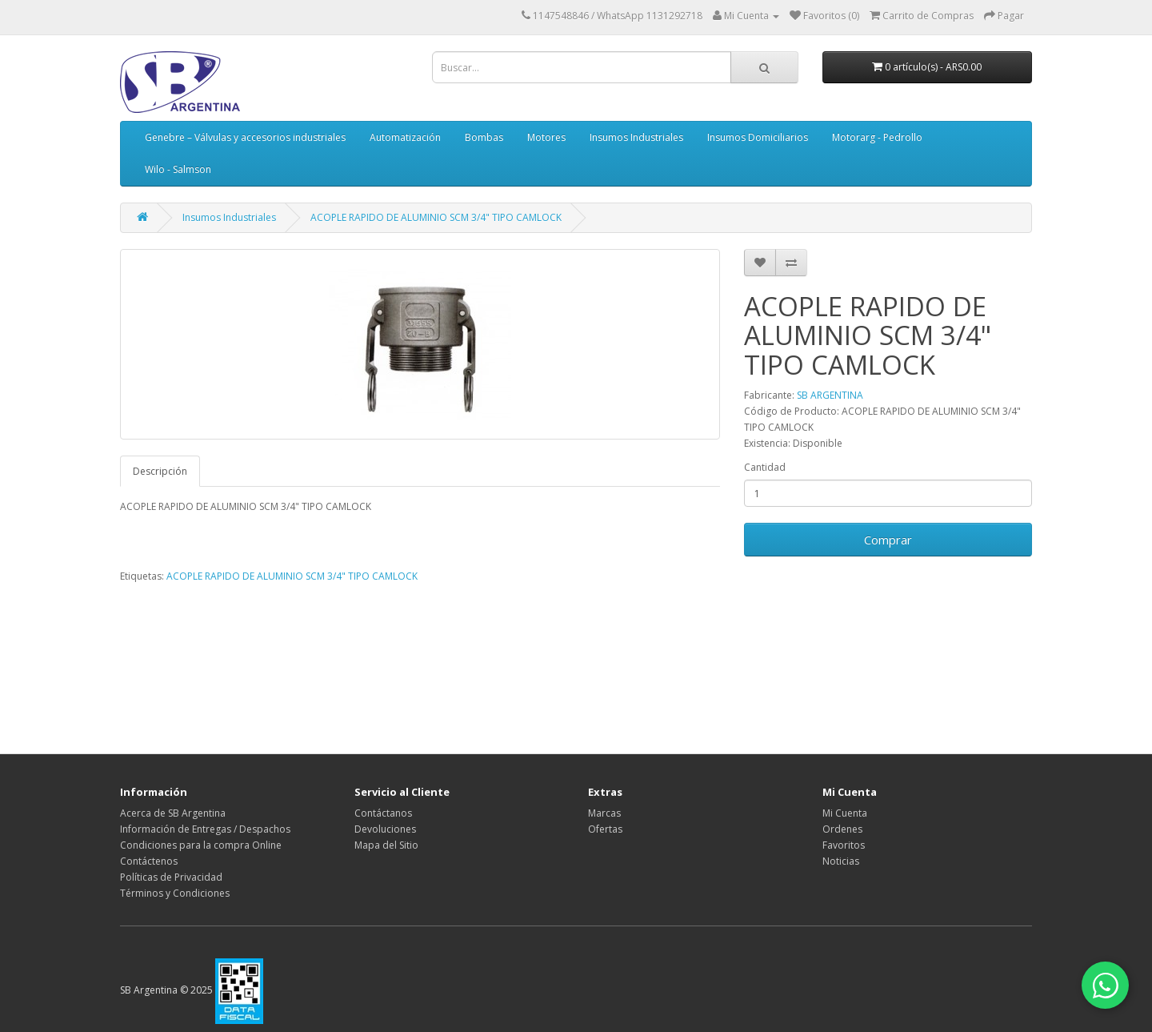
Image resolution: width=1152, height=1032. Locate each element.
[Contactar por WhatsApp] (1104, 984)
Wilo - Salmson (178, 169)
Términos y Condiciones (175, 893)
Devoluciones (385, 829)
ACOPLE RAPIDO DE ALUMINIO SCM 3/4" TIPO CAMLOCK (436, 217)
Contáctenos (149, 861)
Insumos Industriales (636, 137)
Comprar (888, 540)
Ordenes (842, 829)
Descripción (160, 471)
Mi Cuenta (844, 813)
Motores (546, 137)
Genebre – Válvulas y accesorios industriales (245, 137)
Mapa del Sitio (386, 845)
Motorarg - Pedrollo (877, 137)
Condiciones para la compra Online (201, 845)
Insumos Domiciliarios (757, 137)
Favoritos (843, 845)
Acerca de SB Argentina (173, 813)
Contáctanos (383, 813)
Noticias (840, 861)
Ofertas (605, 829)
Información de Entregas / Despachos (205, 829)
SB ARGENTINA (830, 395)
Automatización (405, 137)
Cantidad (765, 467)
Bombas (484, 137)
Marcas (604, 813)
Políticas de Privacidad (171, 877)
